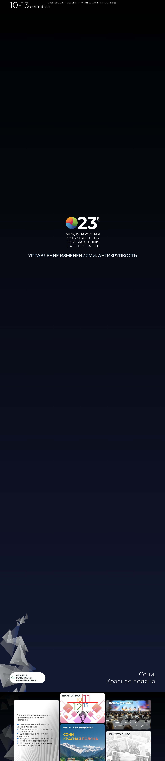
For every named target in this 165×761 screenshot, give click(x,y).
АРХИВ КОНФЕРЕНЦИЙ (104, 3)
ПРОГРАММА (85, 3)
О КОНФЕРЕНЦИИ (56, 3)
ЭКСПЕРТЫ (72, 3)
